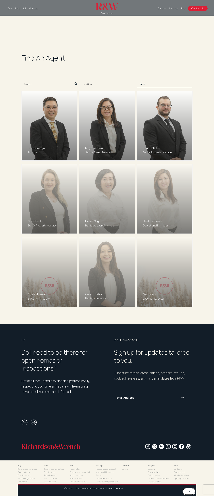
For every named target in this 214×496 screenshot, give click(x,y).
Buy (10, 8)
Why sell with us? (76, 478)
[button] (24, 422)
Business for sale (24, 472)
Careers (162, 8)
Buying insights (154, 472)
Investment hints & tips (105, 472)
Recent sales (22, 481)
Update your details (181, 478)
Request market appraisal (80, 472)
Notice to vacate (50, 481)
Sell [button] (71, 465)
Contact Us (197, 8)
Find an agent (179, 472)
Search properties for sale (27, 469)
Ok (189, 491)
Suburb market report (78, 481)
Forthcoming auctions (26, 478)
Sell (24, 8)
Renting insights (154, 481)
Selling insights (154, 475)
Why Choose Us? (50, 478)
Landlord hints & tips (104, 478)
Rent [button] (46, 465)
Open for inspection (25, 475)
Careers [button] (125, 465)
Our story (151, 469)
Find (183, 8)
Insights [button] (151, 465)
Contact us (178, 469)
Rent (17, 8)
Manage (33, 8)
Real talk (99, 475)
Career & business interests (158, 478)
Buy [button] (19, 465)
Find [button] (176, 465)
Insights (173, 8)
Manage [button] (99, 465)
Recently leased (50, 475)
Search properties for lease (54, 469)
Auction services (76, 475)
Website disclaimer (181, 475)
